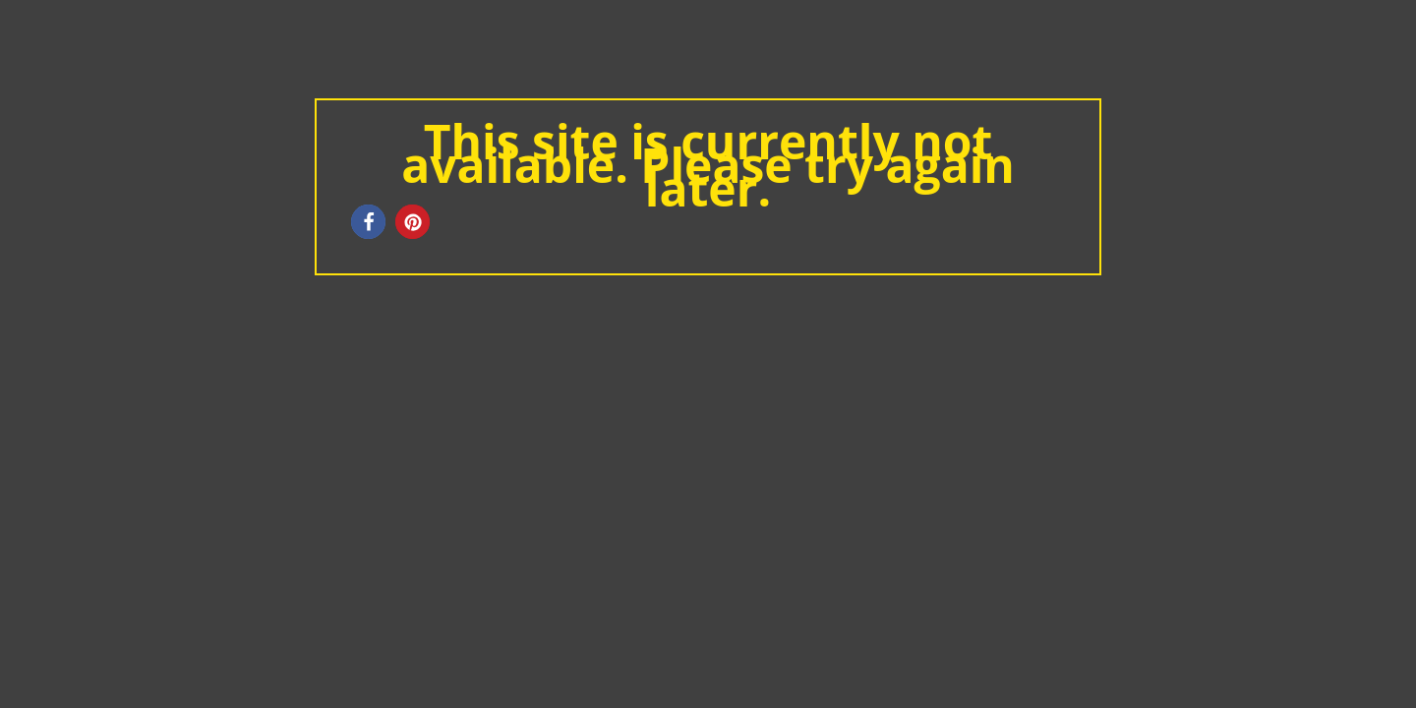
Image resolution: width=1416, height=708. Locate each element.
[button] (368, 222)
